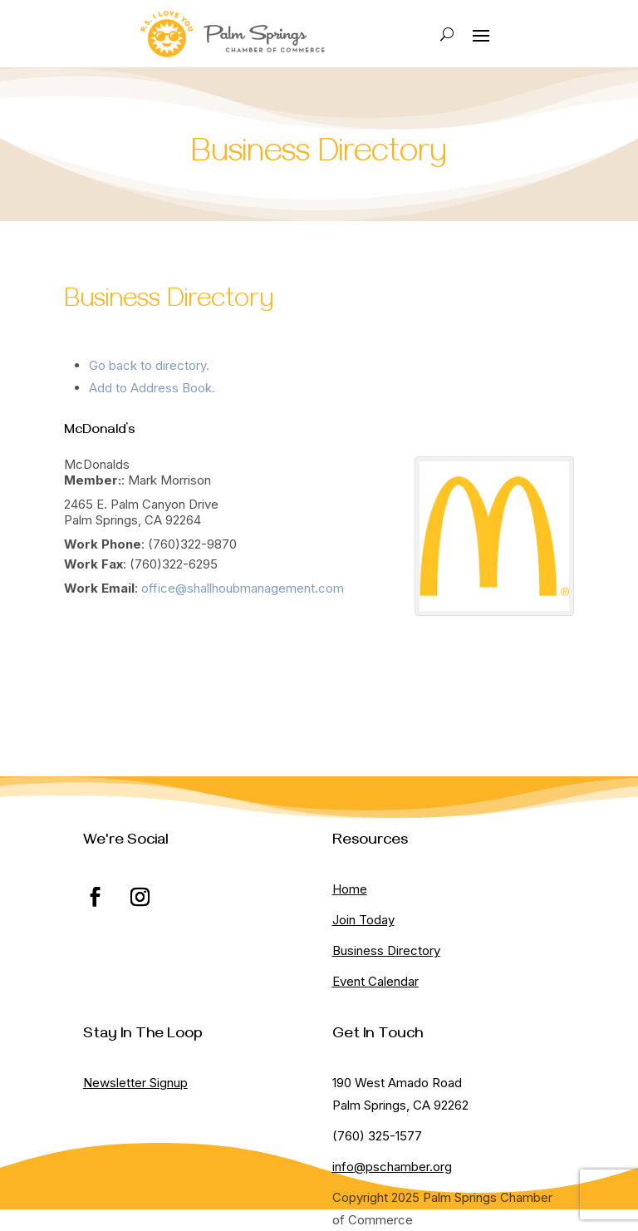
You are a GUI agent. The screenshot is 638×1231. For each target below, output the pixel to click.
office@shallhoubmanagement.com (242, 588)
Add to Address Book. (152, 388)
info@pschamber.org (392, 1166)
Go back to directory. (149, 365)
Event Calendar (375, 981)
